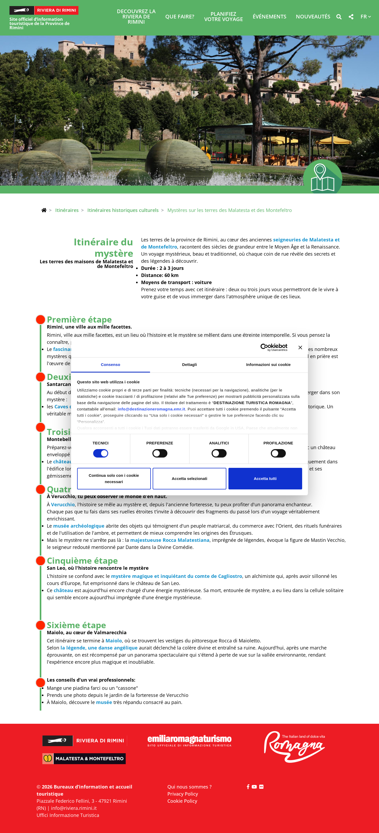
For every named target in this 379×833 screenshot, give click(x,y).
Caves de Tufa (70, 406)
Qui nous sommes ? (189, 787)
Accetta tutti (265, 478)
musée (104, 702)
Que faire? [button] (179, 17)
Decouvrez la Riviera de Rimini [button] (136, 17)
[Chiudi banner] (300, 347)
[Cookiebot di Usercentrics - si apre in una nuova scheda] (264, 347)
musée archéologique (78, 526)
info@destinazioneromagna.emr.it (151, 409)
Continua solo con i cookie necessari (114, 478)
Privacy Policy (182, 794)
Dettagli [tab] (189, 364)
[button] (339, 17)
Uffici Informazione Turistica (68, 815)
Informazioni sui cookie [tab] (268, 364)
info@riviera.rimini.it (74, 808)
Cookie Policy (182, 801)
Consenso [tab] (110, 364)
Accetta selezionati (189, 478)
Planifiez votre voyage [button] (223, 17)
